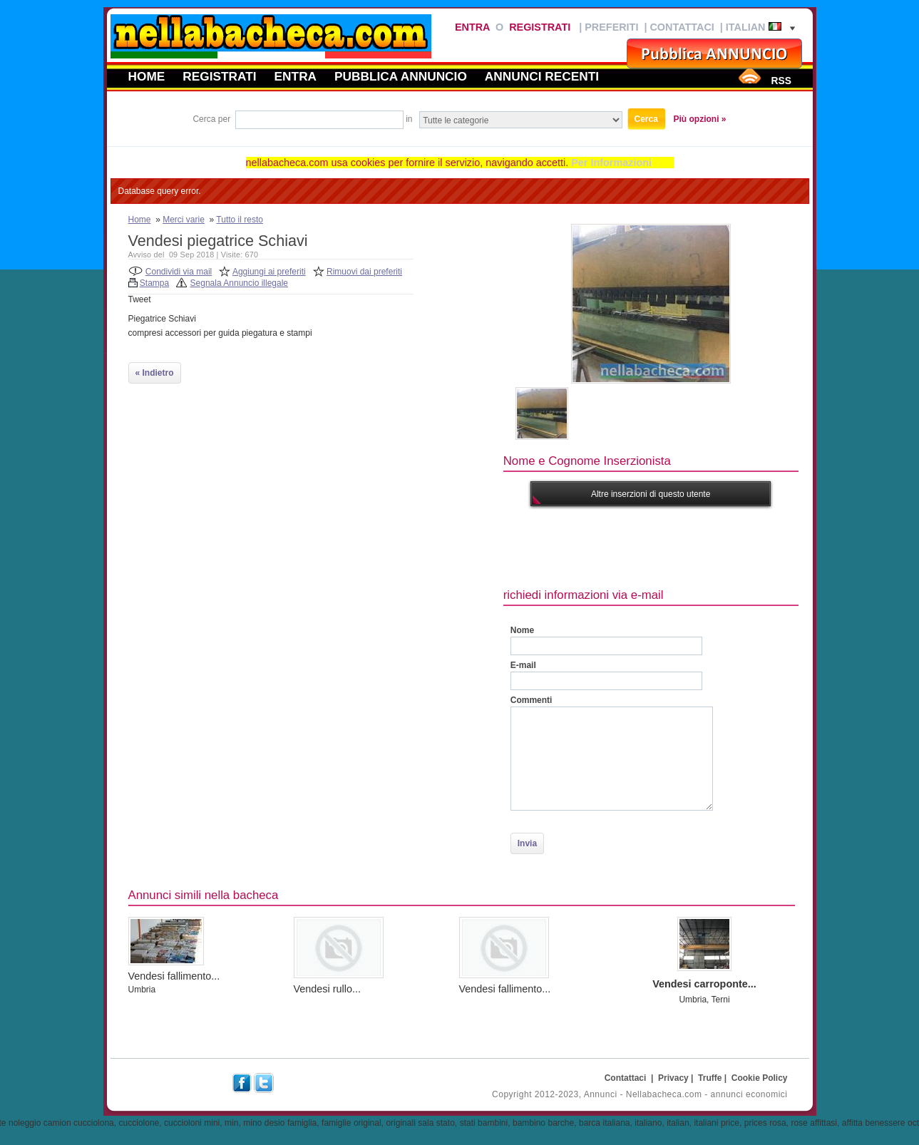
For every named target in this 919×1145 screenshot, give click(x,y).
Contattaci (682, 27)
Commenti (531, 700)
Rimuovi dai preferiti (364, 272)
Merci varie (184, 220)
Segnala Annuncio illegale (239, 283)
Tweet (139, 299)
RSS (781, 80)
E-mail (523, 665)
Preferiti (611, 27)
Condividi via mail (178, 272)
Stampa (154, 283)
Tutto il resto (239, 220)
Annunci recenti (542, 76)
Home (146, 76)
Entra (472, 27)
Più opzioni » (700, 119)
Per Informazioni (611, 162)
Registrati (539, 27)
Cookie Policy (759, 1078)
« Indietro (154, 373)
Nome (522, 630)
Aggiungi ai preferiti (269, 272)
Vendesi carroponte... (704, 984)
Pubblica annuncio (400, 76)
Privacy (673, 1078)
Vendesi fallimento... (174, 976)
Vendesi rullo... (327, 989)
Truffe (710, 1078)
